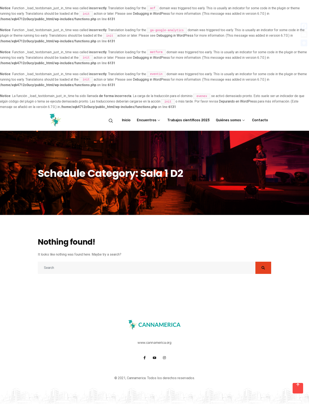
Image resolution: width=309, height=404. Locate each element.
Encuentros (149, 120)
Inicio (126, 120)
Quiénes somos (231, 120)
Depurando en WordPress (238, 101)
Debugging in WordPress (151, 14)
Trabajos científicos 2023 (188, 120)
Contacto (260, 120)
